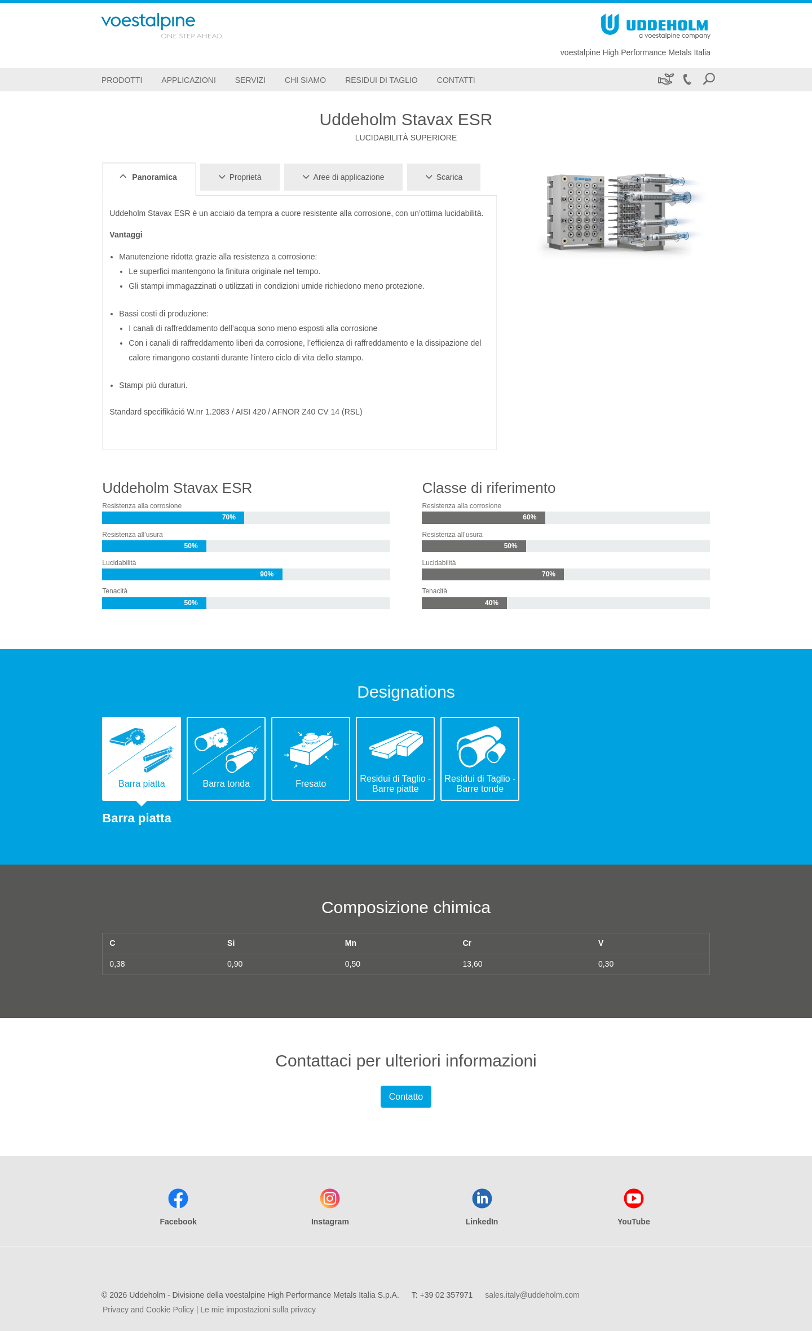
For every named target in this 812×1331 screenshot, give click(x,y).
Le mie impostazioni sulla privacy (258, 1309)
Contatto (406, 1096)
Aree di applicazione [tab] (342, 176)
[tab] (141, 759)
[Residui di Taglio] (381, 79)
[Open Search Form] (709, 79)
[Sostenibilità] (665, 79)
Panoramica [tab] (146, 176)
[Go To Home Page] (177, 25)
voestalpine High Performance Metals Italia (635, 52)
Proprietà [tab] (238, 176)
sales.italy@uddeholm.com (532, 1294)
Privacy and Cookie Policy (148, 1309)
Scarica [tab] (442, 176)
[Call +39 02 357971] (686, 79)
